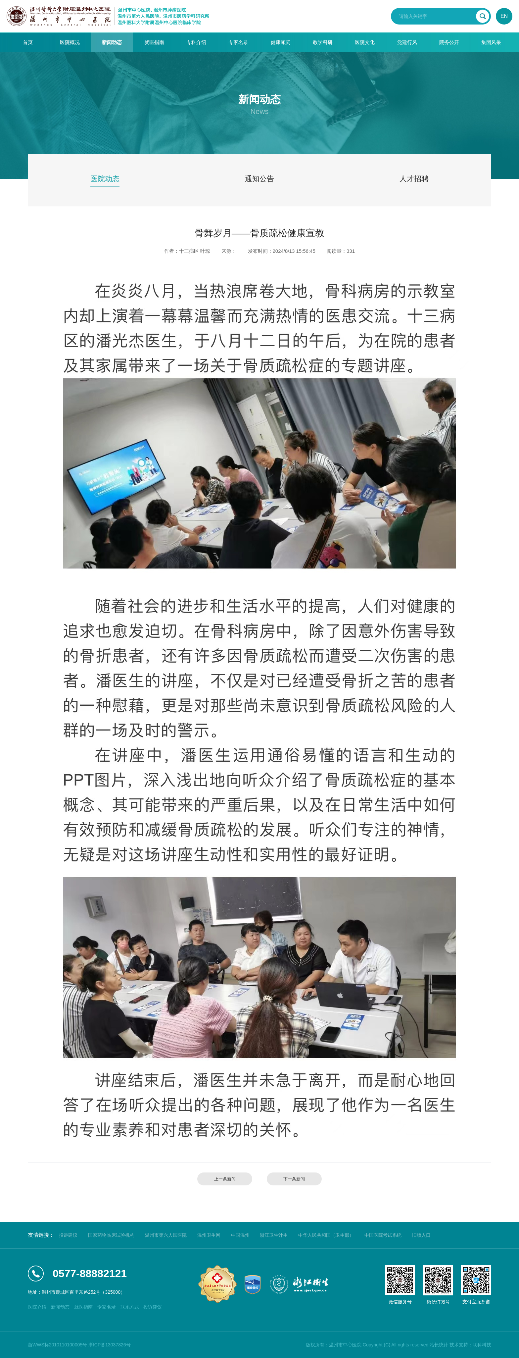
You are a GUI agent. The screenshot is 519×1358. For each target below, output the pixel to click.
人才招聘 (414, 179)
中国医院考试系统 (382, 1235)
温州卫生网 (208, 1235)
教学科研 (323, 42)
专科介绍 (196, 42)
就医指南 (154, 42)
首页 (28, 42)
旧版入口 (421, 1235)
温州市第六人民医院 (166, 1235)
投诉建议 (68, 1235)
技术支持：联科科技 (470, 1344)
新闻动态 (112, 42)
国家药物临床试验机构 (111, 1235)
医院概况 (70, 42)
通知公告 (259, 179)
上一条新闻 (225, 1178)
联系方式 (129, 1307)
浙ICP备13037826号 (109, 1344)
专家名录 (238, 42)
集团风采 (491, 42)
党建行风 (407, 42)
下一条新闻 (294, 1178)
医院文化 (365, 42)
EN (504, 16)
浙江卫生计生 (274, 1235)
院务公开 (449, 42)
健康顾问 (281, 42)
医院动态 (104, 179)
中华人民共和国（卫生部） (326, 1235)
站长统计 (439, 1344)
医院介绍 (37, 1307)
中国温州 (240, 1235)
